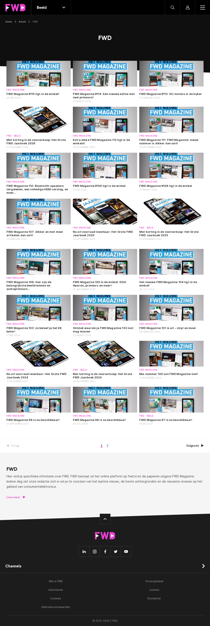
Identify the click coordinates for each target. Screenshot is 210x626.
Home (8, 21)
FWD (9, 136)
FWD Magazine (15, 90)
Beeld (22, 21)
